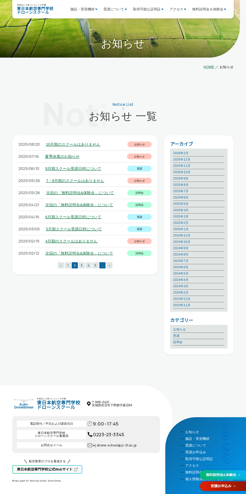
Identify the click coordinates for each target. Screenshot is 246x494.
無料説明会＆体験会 (207, 9)
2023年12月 (181, 298)
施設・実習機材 (82, 9)
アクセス (176, 9)
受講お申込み (221, 486)
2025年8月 (181, 184)
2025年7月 (181, 191)
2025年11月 (181, 165)
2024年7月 (181, 260)
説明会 (178, 342)
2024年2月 (181, 292)
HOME (209, 67)
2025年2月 (181, 222)
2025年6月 (181, 197)
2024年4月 (181, 279)
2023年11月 (181, 305)
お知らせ (179, 329)
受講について (113, 9)
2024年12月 (181, 235)
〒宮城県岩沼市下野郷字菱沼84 (112, 403)
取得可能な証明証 (147, 9)
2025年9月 (181, 178)
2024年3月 (181, 286)
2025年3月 (181, 216)
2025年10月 (181, 172)
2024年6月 (181, 267)
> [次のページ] (109, 265)
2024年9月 (181, 248)
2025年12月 (181, 159)
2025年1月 (181, 229)
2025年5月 (181, 203)
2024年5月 (181, 273)
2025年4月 (181, 210)
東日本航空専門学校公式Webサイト (45, 469)
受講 (176, 335)
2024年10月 (181, 241)
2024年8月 (181, 254)
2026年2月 (181, 153)
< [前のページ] (61, 265)
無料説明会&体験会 (221, 475)
